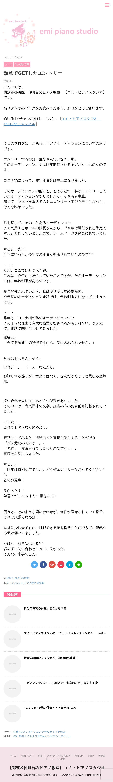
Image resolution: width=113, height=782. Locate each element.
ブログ (10, 577)
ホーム (13, 756)
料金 (40, 756)
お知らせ (79, 756)
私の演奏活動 (22, 577)
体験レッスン (27, 756)
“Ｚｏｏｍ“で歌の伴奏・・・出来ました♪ (50, 707)
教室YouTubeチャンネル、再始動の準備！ (51, 657)
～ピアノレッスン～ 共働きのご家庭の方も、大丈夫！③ (61, 682)
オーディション (15, 583)
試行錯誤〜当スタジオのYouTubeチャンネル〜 (41, 736)
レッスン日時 (59, 759)
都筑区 (40, 583)
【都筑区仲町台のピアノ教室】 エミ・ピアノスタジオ (56, 768)
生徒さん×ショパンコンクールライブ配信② (39, 731)
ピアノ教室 (30, 583)
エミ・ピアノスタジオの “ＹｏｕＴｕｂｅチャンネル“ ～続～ (65, 633)
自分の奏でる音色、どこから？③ (45, 608)
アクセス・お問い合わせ (58, 756)
